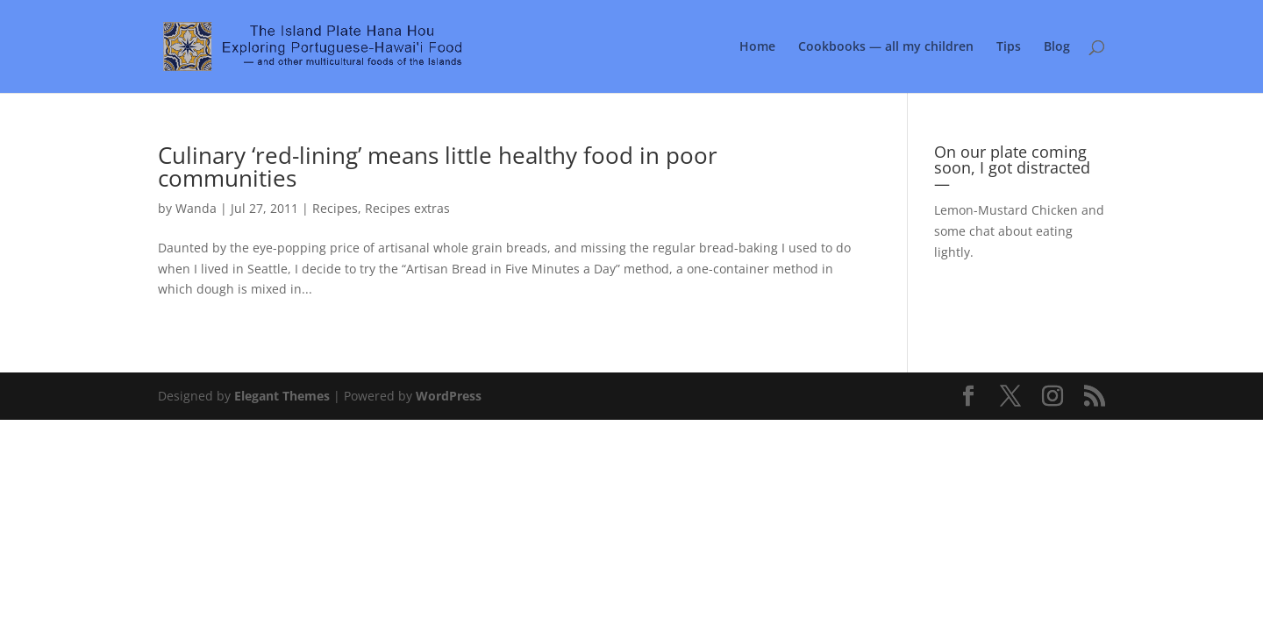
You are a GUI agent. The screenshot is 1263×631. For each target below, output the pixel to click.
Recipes (335, 208)
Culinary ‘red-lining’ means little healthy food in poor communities (437, 166)
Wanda (196, 208)
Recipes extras (407, 208)
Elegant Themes (282, 395)
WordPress (449, 395)
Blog (1057, 47)
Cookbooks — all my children (886, 47)
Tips (1008, 47)
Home (757, 47)
